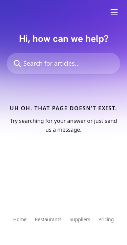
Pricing (106, 219)
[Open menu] (114, 12)
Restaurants (48, 219)
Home (20, 219)
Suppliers (79, 219)
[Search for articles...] (63, 63)
